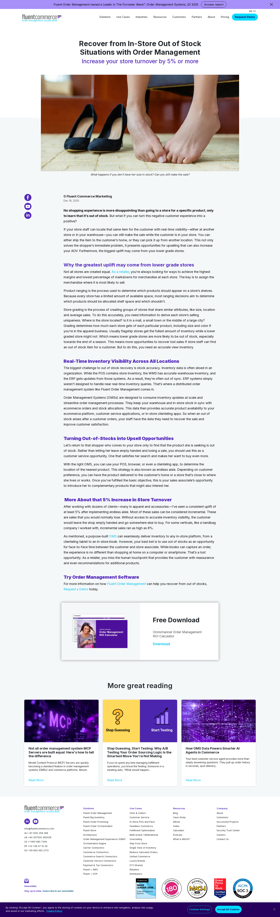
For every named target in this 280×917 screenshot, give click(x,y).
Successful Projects (228, 821)
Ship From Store (138, 843)
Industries (142, 17)
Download (161, 644)
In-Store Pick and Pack (142, 821)
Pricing (225, 17)
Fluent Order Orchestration (97, 826)
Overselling (136, 839)
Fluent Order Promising (95, 821)
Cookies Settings (199, 910)
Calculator (178, 830)
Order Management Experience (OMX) (104, 839)
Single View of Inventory (143, 847)
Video (176, 826)
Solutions (105, 17)
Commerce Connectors (96, 852)
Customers (179, 17)
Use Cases (123, 17)
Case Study (179, 817)
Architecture (90, 835)
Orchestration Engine (94, 843)
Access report (213, 4)
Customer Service (139, 817)
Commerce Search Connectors (100, 856)
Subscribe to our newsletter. (58, 891)
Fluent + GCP (90, 873)
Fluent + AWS (90, 869)
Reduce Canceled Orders (144, 852)
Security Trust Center (228, 830)
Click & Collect (138, 813)
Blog (175, 813)
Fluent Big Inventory (93, 817)
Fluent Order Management (126, 584)
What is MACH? (181, 839)
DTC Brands (136, 865)
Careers (221, 835)
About (211, 17)
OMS (113, 536)
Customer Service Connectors (99, 860)
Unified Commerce (140, 856)
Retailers (134, 869)
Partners (197, 17)
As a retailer (120, 272)
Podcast (177, 835)
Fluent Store (89, 830)
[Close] (274, 911)
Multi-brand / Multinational (144, 835)
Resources (160, 17)
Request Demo (245, 17)
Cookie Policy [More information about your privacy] (54, 912)
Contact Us (223, 839)
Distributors (136, 873)
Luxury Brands (137, 860)
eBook (176, 821)
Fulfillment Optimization (142, 830)
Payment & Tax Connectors (98, 865)
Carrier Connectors (93, 847)
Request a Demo (76, 589)
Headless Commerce (141, 826)
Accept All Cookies (228, 910)
